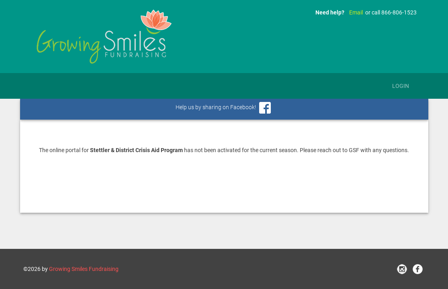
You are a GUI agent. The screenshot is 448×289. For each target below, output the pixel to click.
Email (356, 12)
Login (401, 86)
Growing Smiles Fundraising (84, 269)
